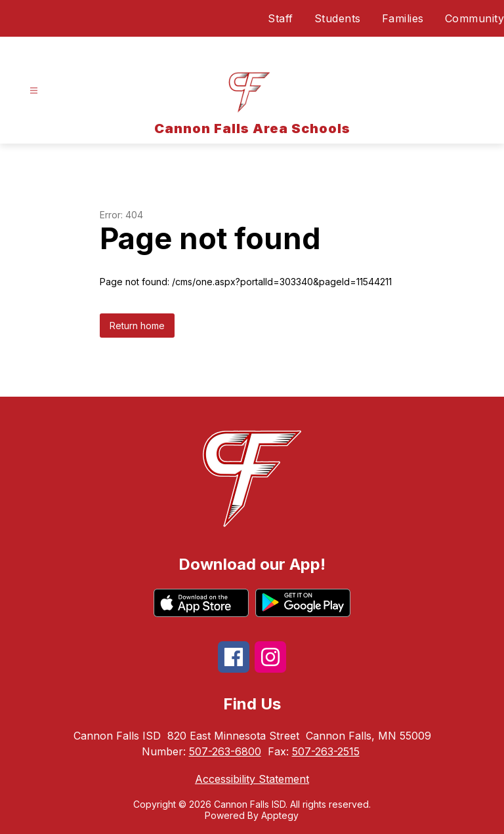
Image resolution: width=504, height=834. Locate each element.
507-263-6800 (225, 751)
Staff (280, 18)
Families (403, 18)
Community (475, 18)
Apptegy (280, 815)
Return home (137, 325)
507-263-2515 (326, 751)
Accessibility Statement (252, 778)
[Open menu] (33, 90)
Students (337, 18)
